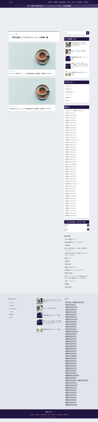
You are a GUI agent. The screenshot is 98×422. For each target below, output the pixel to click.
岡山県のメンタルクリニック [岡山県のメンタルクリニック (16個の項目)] (71, 349)
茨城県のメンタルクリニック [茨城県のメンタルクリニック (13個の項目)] (70, 206)
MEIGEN (56, 2)
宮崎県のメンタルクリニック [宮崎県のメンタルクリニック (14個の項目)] (70, 150)
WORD (69, 95)
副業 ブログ (68, 259)
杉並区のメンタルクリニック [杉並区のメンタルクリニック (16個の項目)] (71, 371)
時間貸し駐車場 (69, 274)
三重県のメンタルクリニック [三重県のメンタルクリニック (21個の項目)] (78, 111)
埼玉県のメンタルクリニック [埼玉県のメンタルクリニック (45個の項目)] (70, 135)
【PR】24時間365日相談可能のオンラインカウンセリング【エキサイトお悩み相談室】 (49, 6)
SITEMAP (86, 2)
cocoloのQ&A (79, 2)
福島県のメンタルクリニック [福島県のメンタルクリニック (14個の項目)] (70, 201)
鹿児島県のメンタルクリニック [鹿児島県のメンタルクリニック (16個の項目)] (71, 408)
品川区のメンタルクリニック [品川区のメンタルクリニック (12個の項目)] (70, 133)
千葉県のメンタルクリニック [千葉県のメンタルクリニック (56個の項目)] (70, 130)
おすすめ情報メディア (70, 239)
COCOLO (50, 2)
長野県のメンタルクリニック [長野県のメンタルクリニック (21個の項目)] (70, 211)
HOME (49, 415)
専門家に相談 (68, 290)
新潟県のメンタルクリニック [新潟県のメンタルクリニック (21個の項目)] (70, 174)
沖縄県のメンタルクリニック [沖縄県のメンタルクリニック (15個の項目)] (70, 186)
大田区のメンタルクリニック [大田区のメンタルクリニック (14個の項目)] (70, 137)
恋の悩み (66, 229)
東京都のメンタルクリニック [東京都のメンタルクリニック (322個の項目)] (70, 179)
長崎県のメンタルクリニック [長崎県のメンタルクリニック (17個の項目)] (70, 208)
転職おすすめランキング (71, 268)
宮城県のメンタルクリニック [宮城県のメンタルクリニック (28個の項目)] (70, 147)
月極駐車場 (68, 246)
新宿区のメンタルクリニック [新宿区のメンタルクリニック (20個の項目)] (70, 172)
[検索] (87, 32)
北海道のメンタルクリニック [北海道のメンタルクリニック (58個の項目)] (70, 125)
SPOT (68, 2)
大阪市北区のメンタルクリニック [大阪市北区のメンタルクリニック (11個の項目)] (71, 140)
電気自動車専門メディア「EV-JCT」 (74, 242)
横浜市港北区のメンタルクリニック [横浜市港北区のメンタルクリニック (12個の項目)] (72, 184)
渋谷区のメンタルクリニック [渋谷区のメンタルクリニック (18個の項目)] (70, 189)
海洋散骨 (67, 262)
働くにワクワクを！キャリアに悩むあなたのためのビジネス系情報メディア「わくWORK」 (76, 279)
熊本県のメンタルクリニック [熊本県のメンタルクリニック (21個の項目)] (70, 194)
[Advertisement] (49, 19)
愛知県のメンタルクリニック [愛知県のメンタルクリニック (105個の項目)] (70, 169)
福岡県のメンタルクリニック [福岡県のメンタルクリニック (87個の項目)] (70, 198)
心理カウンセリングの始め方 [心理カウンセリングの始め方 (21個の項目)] (70, 164)
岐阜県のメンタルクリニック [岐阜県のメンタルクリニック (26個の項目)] (70, 152)
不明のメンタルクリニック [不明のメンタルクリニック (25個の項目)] (70, 113)
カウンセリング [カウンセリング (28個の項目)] (68, 111)
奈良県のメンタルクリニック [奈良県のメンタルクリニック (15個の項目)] (70, 145)
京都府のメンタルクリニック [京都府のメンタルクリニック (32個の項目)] (70, 120)
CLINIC (73, 2)
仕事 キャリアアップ (70, 284)
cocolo (12, 2)
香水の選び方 (68, 265)
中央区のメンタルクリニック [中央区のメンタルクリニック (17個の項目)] (70, 118)
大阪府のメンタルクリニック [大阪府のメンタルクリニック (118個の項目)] (70, 142)
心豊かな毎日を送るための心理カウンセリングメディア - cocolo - (76, 255)
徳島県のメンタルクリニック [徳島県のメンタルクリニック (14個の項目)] (70, 162)
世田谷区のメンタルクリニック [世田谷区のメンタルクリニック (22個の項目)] (71, 115)
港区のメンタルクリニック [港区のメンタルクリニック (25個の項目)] (70, 191)
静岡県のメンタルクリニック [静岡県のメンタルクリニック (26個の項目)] (70, 213)
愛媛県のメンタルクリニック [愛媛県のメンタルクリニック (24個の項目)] (70, 167)
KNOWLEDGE (62, 2)
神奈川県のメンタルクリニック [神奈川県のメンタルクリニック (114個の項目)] (71, 196)
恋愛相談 (67, 287)
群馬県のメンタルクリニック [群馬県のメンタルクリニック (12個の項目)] (70, 203)
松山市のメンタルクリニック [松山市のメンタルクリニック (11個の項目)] (70, 181)
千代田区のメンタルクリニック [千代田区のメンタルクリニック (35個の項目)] (71, 128)
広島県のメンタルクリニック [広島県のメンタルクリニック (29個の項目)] (70, 159)
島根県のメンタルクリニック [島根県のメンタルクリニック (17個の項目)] (70, 157)
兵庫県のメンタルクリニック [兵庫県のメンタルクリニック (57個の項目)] (70, 123)
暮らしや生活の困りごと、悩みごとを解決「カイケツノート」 (76, 250)
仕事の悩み (66, 225)
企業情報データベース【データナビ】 (74, 271)
